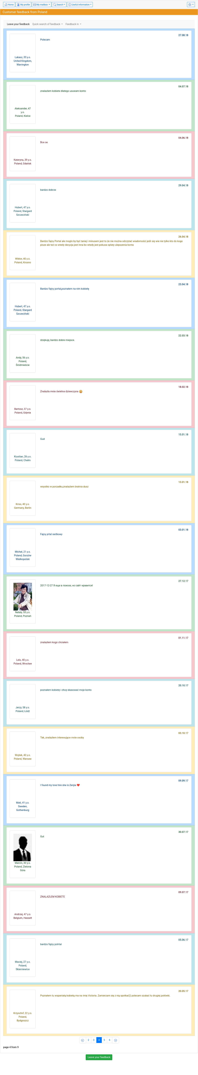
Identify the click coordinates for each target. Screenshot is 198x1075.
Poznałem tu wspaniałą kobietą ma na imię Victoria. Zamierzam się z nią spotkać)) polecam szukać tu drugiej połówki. (105, 995)
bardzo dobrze (48, 189)
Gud (42, 439)
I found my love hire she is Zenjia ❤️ (60, 785)
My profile (23, 4)
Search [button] (58, 4)
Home (9, 4)
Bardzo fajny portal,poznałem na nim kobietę (64, 288)
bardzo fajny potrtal (51, 944)
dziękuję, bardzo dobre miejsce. (57, 340)
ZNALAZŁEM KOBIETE (52, 896)
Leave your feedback (18, 24)
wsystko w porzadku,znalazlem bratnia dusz (64, 486)
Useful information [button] (79, 4)
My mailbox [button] (40, 4)
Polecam (45, 39)
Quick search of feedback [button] (46, 24)
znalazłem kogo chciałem (54, 642)
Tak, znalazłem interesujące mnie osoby (62, 737)
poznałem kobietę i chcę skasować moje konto (66, 689)
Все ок (44, 142)
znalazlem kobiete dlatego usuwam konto (63, 91)
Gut (42, 836)
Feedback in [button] (72, 24)
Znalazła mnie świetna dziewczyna (61, 391)
